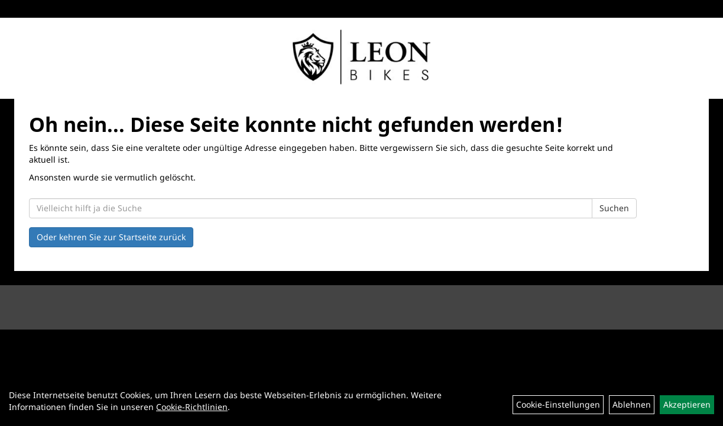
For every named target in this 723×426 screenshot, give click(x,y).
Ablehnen (631, 404)
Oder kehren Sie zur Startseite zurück (111, 237)
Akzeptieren (687, 404)
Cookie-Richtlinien (192, 406)
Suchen (614, 208)
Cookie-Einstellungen (558, 404)
